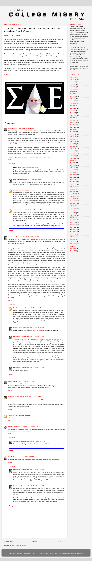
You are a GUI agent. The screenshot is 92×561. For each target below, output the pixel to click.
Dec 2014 (73, 134)
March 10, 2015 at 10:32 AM (23, 415)
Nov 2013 (73, 151)
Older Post (61, 542)
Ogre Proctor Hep (19, 179)
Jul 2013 (72, 160)
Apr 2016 (73, 98)
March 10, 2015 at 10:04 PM (26, 190)
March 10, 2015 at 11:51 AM (33, 308)
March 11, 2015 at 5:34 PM (36, 486)
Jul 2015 (72, 117)
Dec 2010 (73, 234)
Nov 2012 (73, 179)
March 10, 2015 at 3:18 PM (36, 367)
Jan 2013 (73, 174)
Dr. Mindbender (13, 457)
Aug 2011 (73, 215)
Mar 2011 (73, 227)
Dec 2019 (73, 77)
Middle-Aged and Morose (16, 396)
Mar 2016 (73, 101)
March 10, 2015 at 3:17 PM (36, 336)
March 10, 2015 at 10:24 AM (33, 396)
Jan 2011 (73, 232)
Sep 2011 (73, 213)
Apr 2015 (73, 125)
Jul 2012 (72, 189)
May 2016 (73, 96)
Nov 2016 (73, 82)
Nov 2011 (73, 208)
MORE (6, 74)
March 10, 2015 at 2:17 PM (27, 457)
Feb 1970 (73, 251)
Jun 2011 (73, 220)
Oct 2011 (73, 210)
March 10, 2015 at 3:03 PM (36, 327)
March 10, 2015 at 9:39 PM (33, 179)
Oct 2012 (73, 182)
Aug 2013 (73, 158)
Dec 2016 (73, 79)
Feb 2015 (73, 129)
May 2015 (73, 122)
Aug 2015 (73, 115)
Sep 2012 (73, 184)
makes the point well (38, 330)
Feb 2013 (73, 172)
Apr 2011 (73, 224)
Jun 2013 (73, 163)
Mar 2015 (73, 127)
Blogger (80, 553)
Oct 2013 (73, 153)
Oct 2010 (73, 239)
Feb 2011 (73, 229)
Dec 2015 (73, 108)
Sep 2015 (73, 113)
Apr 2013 (73, 167)
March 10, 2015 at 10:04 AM (30, 167)
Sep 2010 (73, 241)
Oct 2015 (73, 110)
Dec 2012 (73, 177)
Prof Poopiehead (18, 308)
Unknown (11, 415)
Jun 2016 (73, 94)
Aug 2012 (73, 186)
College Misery (13, 426)
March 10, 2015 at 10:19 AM (26, 381)
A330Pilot (67, 553)
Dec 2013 (73, 148)
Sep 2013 (73, 155)
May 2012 (73, 194)
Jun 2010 (73, 248)
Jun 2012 (73, 191)
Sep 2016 (73, 86)
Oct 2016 (73, 84)
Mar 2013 (73, 170)
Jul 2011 (72, 217)
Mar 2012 (73, 198)
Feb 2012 (73, 201)
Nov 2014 (73, 136)
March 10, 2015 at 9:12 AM (26, 128)
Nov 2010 (73, 236)
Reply (10, 159)
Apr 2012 (73, 196)
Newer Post (8, 542)
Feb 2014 (73, 144)
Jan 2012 (73, 203)
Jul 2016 (72, 91)
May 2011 (73, 222)
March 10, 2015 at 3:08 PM (36, 469)
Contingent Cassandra (15, 237)
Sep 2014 (73, 141)
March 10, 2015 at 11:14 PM (33, 210)
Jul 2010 (72, 246)
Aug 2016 (73, 89)
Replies (12, 163)
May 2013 (73, 165)
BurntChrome (12, 128)
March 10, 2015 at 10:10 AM (31, 237)
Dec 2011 (73, 205)
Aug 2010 (73, 243)
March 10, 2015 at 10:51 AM (29, 426)
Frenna (15, 190)
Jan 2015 (73, 132)
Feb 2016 (73, 103)
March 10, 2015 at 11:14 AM (36, 441)
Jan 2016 (73, 105)
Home (34, 542)
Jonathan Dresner (19, 210)
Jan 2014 (73, 146)
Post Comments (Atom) (19, 545)
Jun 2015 (73, 120)
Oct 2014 (73, 139)
